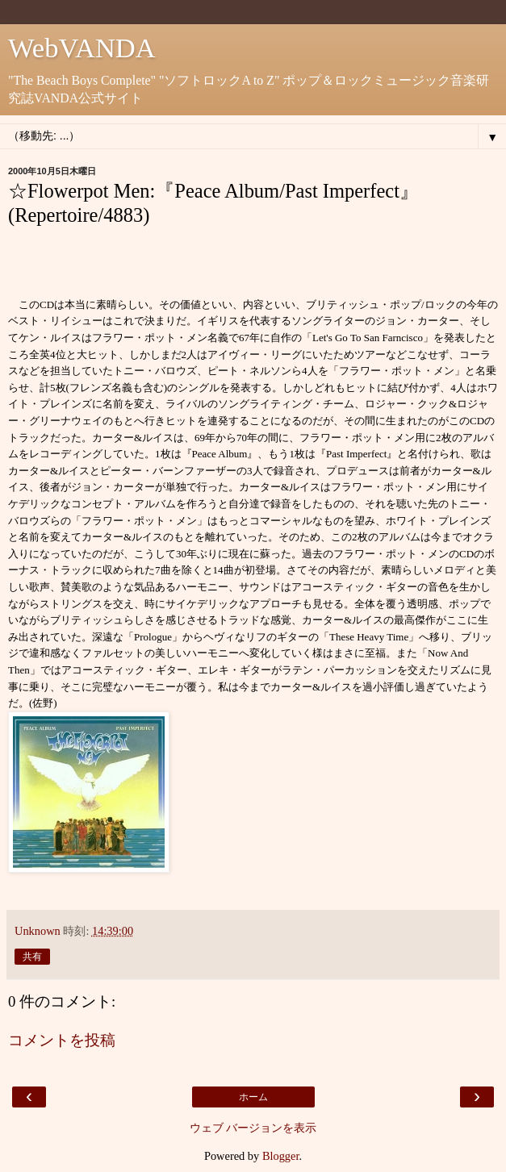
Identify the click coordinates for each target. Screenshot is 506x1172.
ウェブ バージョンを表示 (253, 1127)
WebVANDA (82, 47)
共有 (32, 956)
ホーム (253, 1097)
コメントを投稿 (61, 1040)
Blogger (280, 1155)
